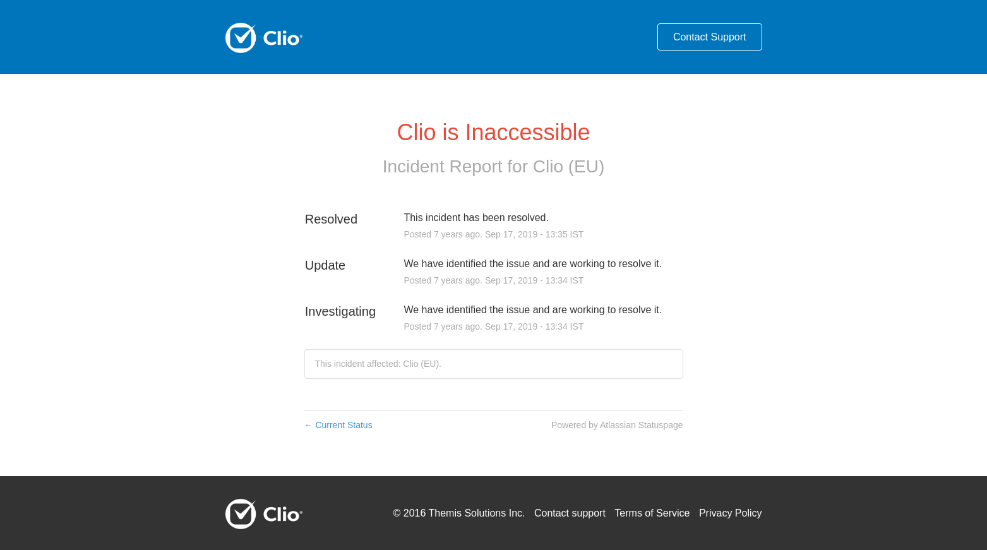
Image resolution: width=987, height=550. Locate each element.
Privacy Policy (730, 513)
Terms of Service (652, 513)
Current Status (338, 425)
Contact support (570, 513)
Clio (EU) (569, 166)
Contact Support (709, 37)
